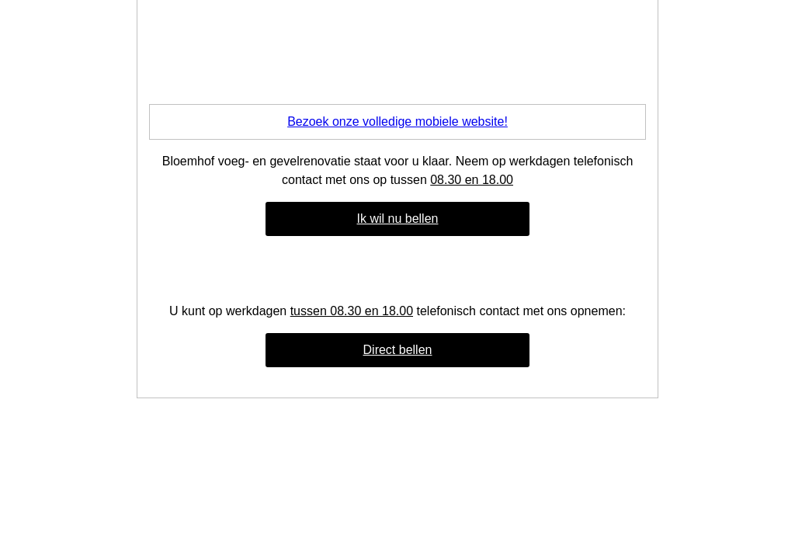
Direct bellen (397, 349)
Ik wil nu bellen (398, 218)
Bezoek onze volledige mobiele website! (397, 121)
